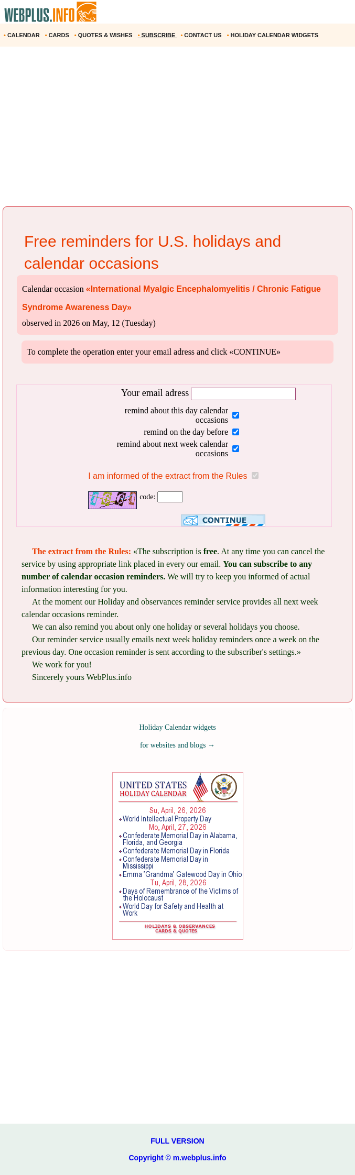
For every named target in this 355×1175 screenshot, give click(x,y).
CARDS (58, 35)
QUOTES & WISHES (104, 35)
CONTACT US (201, 35)
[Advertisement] (177, 130)
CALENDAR (22, 35)
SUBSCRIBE (157, 35)
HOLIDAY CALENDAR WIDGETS (273, 35)
